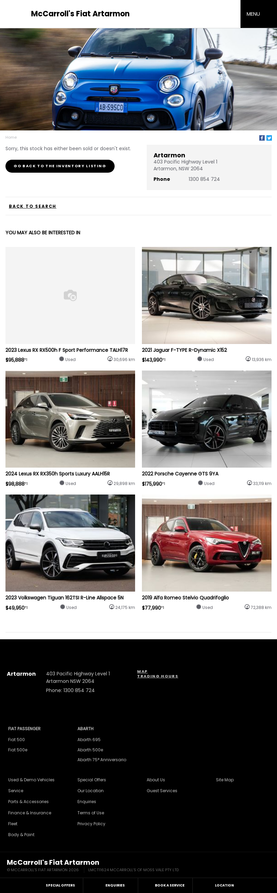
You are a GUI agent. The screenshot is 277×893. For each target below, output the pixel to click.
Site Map (225, 780)
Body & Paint (21, 834)
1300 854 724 (204, 179)
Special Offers (91, 780)
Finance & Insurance (29, 813)
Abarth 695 (89, 739)
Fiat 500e (17, 750)
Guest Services (162, 791)
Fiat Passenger (24, 729)
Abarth (85, 729)
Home (11, 137)
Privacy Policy (91, 824)
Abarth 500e (90, 750)
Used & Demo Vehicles (31, 780)
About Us (156, 780)
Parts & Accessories (28, 801)
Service (15, 791)
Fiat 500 (16, 739)
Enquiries (86, 801)
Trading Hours (157, 676)
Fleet (12, 824)
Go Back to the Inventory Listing (60, 166)
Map (142, 671)
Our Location (90, 791)
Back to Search (32, 206)
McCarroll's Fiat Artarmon (80, 14)
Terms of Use (90, 813)
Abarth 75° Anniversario (101, 760)
